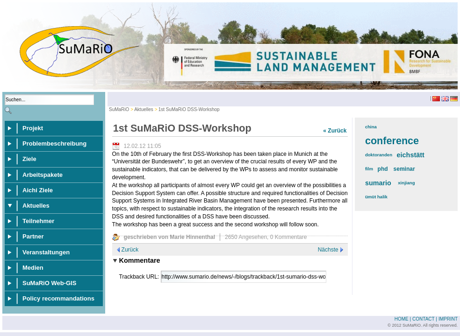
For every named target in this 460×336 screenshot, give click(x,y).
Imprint (448, 319)
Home (402, 319)
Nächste (328, 249)
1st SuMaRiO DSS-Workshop (189, 109)
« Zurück (334, 130)
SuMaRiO (119, 109)
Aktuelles (143, 109)
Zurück (130, 249)
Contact (423, 319)
